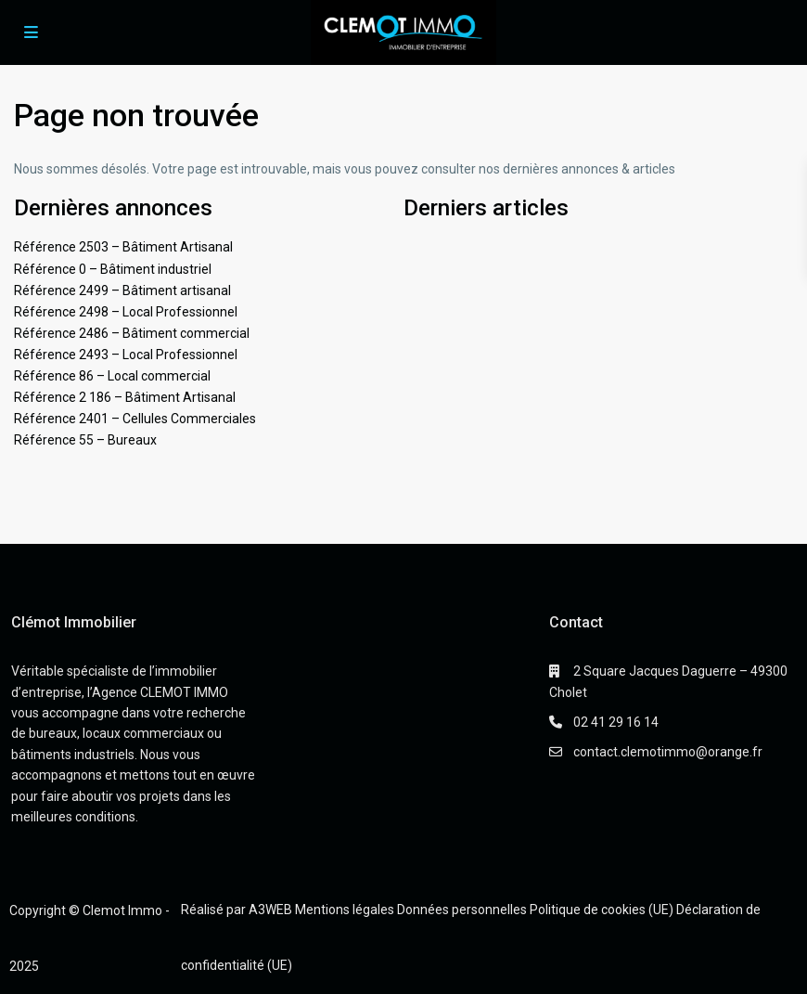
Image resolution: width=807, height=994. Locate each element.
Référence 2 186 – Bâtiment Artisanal (125, 397)
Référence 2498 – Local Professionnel (125, 311)
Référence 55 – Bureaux (85, 439)
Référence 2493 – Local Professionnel (125, 354)
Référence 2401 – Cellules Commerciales (135, 418)
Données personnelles (462, 909)
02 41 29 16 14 (616, 722)
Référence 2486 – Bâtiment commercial (132, 333)
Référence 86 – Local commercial (112, 375)
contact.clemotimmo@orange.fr (667, 751)
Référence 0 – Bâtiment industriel (112, 269)
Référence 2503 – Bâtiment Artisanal (123, 246)
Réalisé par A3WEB (236, 909)
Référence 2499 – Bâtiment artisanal (122, 290)
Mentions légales (344, 909)
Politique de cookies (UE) (601, 909)
